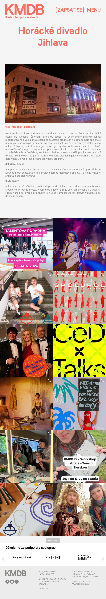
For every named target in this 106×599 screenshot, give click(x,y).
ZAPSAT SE (70, 10)
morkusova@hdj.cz (69, 172)
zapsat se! (44, 589)
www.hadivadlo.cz (81, 581)
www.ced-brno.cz (80, 584)
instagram (29, 127)
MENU (94, 10)
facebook (17, 127)
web (7, 127)
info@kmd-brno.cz (48, 572)
